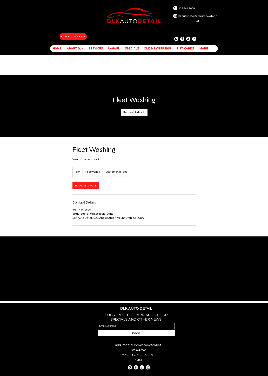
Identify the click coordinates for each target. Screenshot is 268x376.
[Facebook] (182, 39)
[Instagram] (194, 39)
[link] (134, 112)
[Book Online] (73, 36)
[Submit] (136, 333)
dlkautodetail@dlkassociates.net (138, 345)
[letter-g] (176, 39)
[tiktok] (188, 39)
